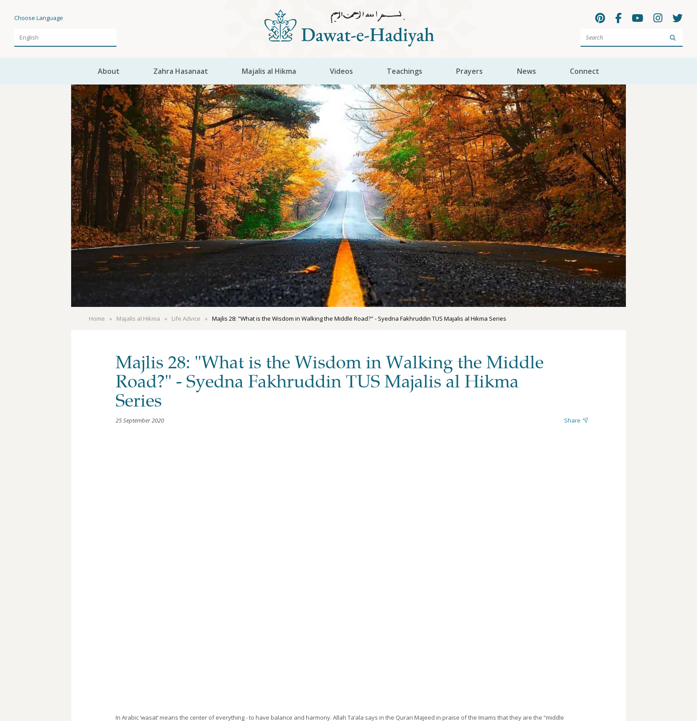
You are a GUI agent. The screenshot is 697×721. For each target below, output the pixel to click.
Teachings (404, 71)
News (526, 71)
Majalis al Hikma (269, 71)
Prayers (469, 71)
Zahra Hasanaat (180, 71)
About (109, 71)
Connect (584, 71)
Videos (341, 71)
